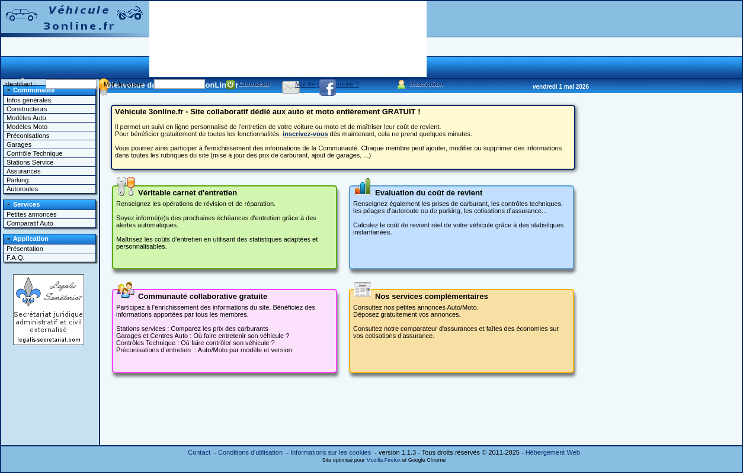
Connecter (248, 84)
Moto (220, 349)
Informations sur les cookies (330, 452)
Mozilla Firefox (383, 460)
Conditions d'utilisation (250, 452)
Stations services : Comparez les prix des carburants (192, 328)
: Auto (202, 349)
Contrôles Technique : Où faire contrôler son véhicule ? (195, 342)
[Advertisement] (192, 38)
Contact (199, 452)
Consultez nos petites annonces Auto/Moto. (416, 307)
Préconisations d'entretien (153, 349)
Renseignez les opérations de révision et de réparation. (196, 203)
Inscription (420, 84)
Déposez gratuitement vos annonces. (407, 314)
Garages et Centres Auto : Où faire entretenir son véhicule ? (202, 335)
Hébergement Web (553, 452)
